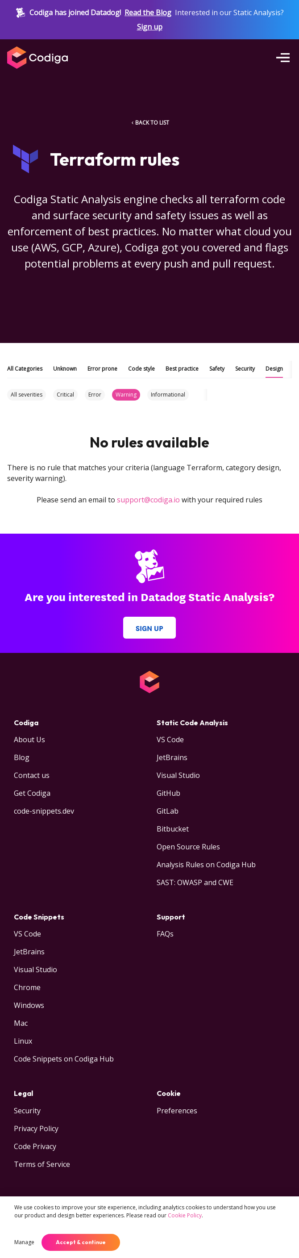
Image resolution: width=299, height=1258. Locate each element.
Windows (29, 1005)
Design (274, 368)
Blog (21, 757)
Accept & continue (81, 1242)
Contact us (32, 775)
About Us (29, 739)
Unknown (65, 368)
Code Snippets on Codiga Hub (64, 1059)
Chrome (27, 987)
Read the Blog (148, 12)
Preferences (177, 1111)
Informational (168, 394)
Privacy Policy (36, 1128)
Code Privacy (35, 1146)
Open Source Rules (188, 847)
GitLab (168, 811)
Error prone (102, 368)
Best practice (182, 368)
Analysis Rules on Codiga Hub (206, 864)
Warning (126, 394)
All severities (26, 394)
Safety (216, 368)
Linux (23, 1041)
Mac (21, 1023)
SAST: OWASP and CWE (195, 882)
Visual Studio (178, 775)
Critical (65, 394)
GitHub (168, 793)
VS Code (170, 739)
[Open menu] (283, 58)
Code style (141, 368)
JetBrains (172, 757)
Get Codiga (32, 793)
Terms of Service (42, 1164)
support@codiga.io (148, 500)
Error (94, 394)
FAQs (165, 934)
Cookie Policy (185, 1215)
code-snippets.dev (44, 811)
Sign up (149, 27)
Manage (24, 1242)
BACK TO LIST (149, 122)
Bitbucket (173, 829)
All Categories (24, 368)
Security (245, 368)
